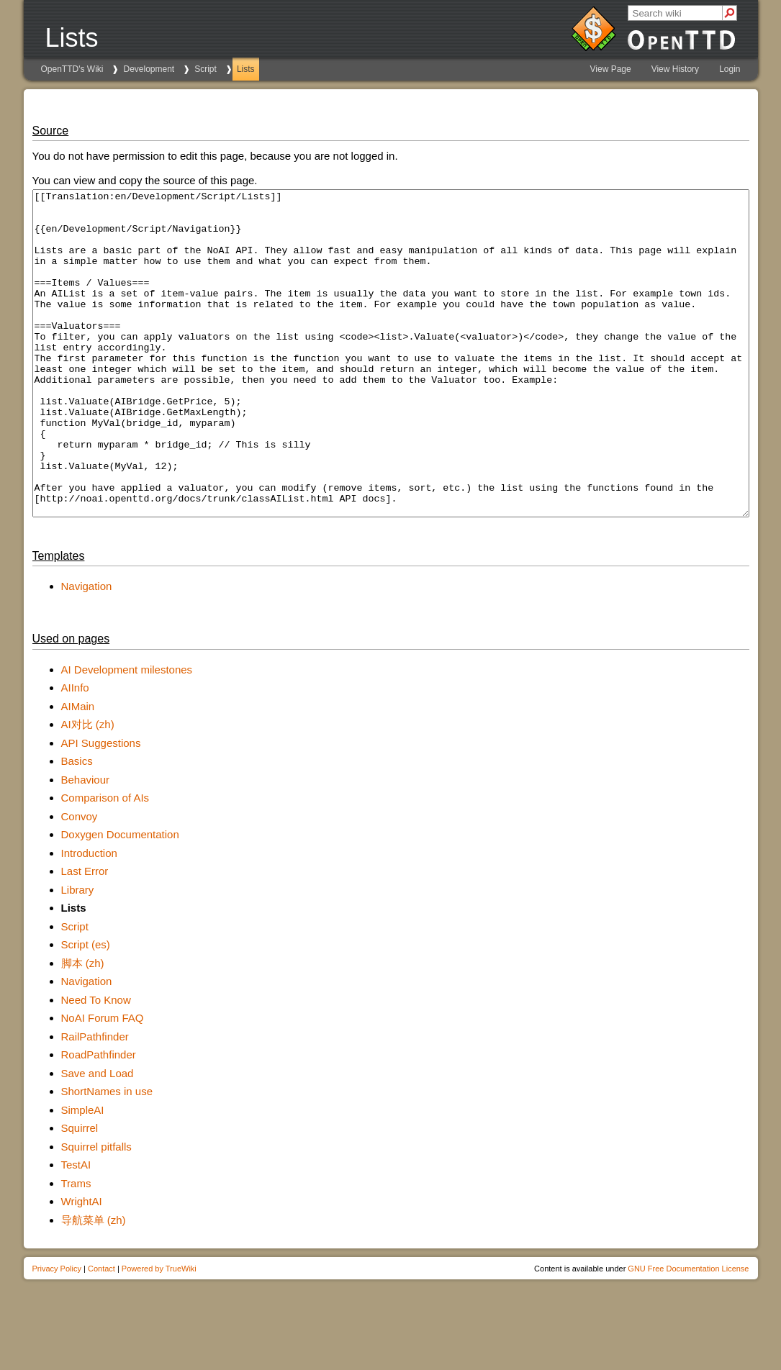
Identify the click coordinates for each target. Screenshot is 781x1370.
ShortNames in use (107, 1156)
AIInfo (75, 752)
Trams (76, 1248)
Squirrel (80, 1193)
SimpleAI (82, 1175)
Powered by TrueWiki (159, 1333)
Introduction (89, 918)
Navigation (86, 651)
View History (675, 69)
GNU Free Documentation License (688, 1333)
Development (148, 69)
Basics (77, 826)
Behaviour (85, 844)
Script (205, 69)
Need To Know (96, 1064)
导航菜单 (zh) (93, 1285)
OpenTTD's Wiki (72, 69)
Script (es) (85, 1009)
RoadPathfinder (98, 1119)
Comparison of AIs (105, 862)
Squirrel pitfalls (96, 1211)
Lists (246, 69)
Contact (101, 1333)
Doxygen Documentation (120, 899)
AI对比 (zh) (87, 789)
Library (77, 954)
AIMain (78, 771)
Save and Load (97, 1138)
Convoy (79, 881)
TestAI (76, 1229)
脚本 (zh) (82, 1028)
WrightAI (81, 1266)
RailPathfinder (95, 1101)
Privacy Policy (56, 1333)
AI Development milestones (127, 734)
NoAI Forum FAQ (102, 1082)
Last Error (85, 936)
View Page (610, 69)
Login (729, 69)
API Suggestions (101, 808)
